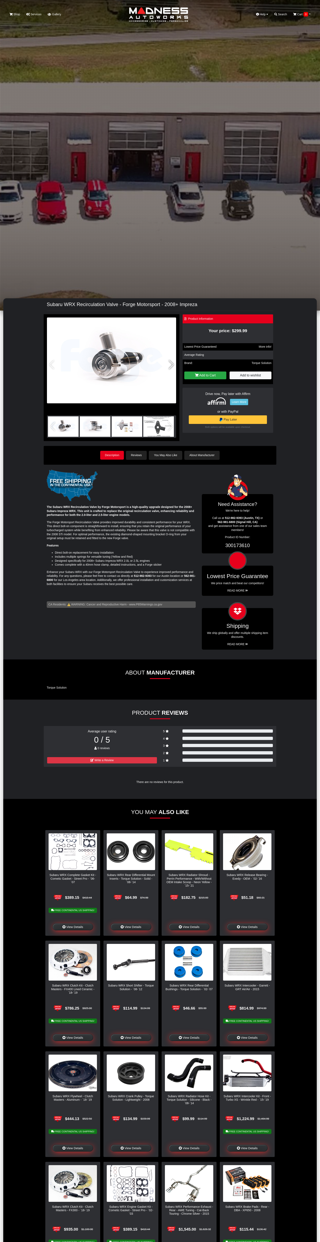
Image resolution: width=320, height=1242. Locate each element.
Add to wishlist (250, 375)
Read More (237, 590)
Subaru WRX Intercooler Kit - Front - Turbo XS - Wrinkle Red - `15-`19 (247, 1097)
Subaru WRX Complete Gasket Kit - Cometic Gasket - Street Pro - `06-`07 (72, 878)
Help (262, 14)
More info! (265, 346)
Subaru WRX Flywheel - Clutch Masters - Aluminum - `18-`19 (72, 1097)
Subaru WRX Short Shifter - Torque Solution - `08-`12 (131, 987)
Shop (14, 14)
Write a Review (102, 760)
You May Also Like (166, 455)
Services (34, 14)
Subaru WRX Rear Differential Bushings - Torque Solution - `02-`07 (189, 987)
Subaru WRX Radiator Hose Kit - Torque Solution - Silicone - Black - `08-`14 (189, 1099)
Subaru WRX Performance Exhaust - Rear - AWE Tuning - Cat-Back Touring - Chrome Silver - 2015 (189, 1210)
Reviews (136, 455)
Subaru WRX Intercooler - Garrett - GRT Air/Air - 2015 (247, 987)
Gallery (54, 14)
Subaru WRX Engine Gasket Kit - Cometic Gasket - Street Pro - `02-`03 (131, 1210)
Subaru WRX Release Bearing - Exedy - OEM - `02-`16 (247, 876)
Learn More (239, 402)
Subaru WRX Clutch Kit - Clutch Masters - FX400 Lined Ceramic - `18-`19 (72, 989)
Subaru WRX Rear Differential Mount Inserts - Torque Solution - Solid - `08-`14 (131, 878)
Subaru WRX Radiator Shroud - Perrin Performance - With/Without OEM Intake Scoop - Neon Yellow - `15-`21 (189, 880)
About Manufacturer (202, 455)
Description (112, 455)
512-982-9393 (143, 575)
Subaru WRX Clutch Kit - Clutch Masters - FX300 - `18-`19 (72, 1208)
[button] (171, 364)
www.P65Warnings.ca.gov (145, 604)
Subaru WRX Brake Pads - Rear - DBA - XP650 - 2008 (247, 1208)
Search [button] (280, 14)
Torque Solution (261, 363)
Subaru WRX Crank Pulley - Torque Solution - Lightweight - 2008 (131, 1097)
